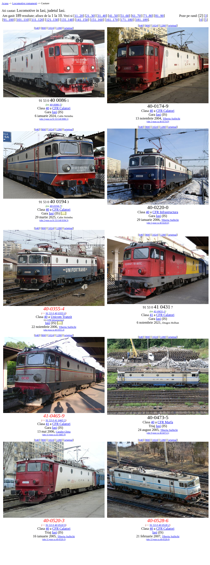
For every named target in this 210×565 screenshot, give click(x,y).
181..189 (141, 20)
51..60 (125, 16)
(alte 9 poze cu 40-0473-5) (158, 433)
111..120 (37, 20)
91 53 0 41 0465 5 (55, 420)
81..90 (159, 16)
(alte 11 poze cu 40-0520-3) (54, 539)
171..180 (127, 20)
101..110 (22, 20)
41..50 (113, 16)
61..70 (136, 16)
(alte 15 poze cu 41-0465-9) (53, 434)
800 (44, 28)
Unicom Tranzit (61, 317)
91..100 (8, 20)
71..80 (148, 16)
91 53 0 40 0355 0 (55, 313)
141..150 (82, 20)
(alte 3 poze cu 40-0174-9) (158, 121)
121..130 (52, 20)
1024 (51, 28)
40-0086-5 (55, 104)
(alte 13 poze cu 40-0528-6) (157, 539)
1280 (59, 28)
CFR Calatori (61, 108)
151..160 (97, 20)
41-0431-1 (159, 311)
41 (151, 315)
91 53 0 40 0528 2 (159, 525)
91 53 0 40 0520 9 (55, 525)
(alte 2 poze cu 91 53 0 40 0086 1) (54, 119)
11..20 (79, 16)
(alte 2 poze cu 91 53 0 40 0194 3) (54, 220)
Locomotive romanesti (24, 3)
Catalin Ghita (63, 431)
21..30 (90, 16)
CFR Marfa (165, 422)
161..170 (112, 20)
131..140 (67, 20)
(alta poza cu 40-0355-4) (54, 330)
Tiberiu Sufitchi (171, 118)
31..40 (102, 16)
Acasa (5, 3)
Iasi (54, 112)
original (68, 28)
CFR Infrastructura (165, 212)
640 (37, 28)
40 (47, 108)
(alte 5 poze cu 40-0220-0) (158, 223)
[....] (63, 213)
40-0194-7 (55, 206)
